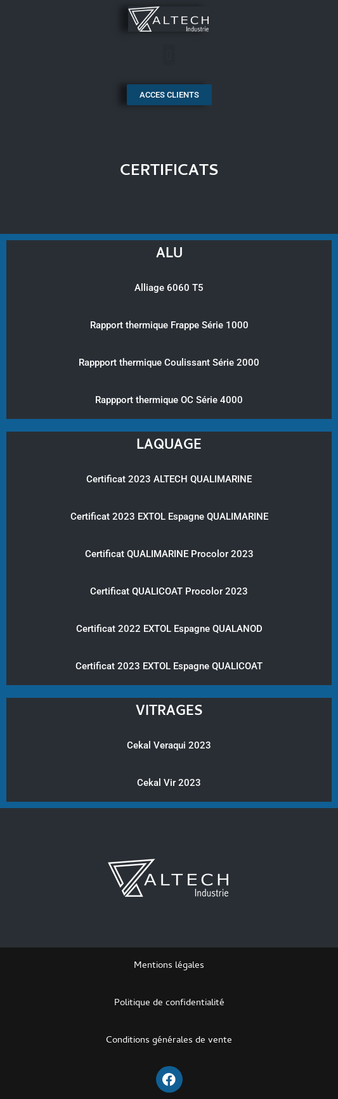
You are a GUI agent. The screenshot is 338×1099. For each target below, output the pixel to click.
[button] (169, 54)
